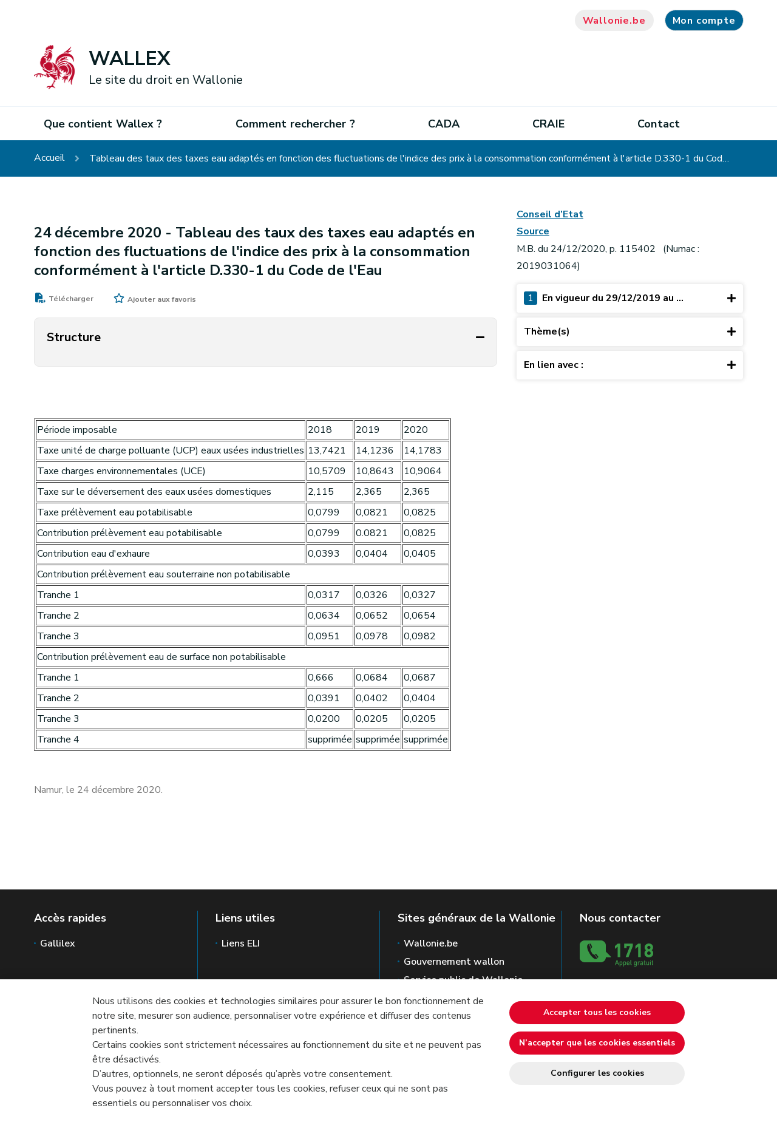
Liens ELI (241, 943)
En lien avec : (630, 365)
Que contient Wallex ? (103, 124)
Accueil (49, 158)
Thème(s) (630, 331)
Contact (658, 124)
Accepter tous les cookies (597, 1012)
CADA (443, 124)
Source (533, 231)
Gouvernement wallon (454, 962)
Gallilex (57, 943)
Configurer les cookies (597, 1073)
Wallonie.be (614, 20)
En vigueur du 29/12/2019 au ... (630, 298)
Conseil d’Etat (550, 214)
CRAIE (548, 124)
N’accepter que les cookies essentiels (597, 1043)
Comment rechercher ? (295, 124)
